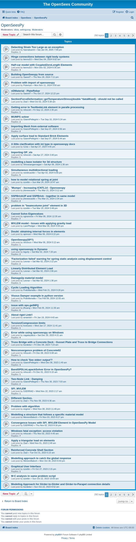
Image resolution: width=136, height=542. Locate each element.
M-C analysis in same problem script (33, 475)
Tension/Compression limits (28, 323)
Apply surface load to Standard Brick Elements (39, 135)
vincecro (27, 242)
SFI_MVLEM (18, 388)
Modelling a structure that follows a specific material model (47, 414)
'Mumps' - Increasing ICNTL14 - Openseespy (38, 187)
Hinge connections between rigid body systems (40, 56)
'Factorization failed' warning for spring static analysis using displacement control (61, 258)
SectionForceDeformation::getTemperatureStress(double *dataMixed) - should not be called (67, 99)
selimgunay (25, 29)
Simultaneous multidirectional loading (34, 170)
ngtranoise (28, 216)
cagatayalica (29, 335)
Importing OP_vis (21, 152)
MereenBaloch (30, 417)
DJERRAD (28, 391)
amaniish (27, 317)
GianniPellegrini (30, 119)
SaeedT (27, 77)
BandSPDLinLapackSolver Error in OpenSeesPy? (41, 369)
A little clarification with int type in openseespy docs (43, 144)
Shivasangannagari (32, 164)
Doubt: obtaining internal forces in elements (38, 231)
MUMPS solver (20, 116)
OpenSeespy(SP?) (22, 239)
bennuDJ (27, 59)
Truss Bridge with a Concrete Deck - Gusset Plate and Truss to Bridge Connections (62, 342)
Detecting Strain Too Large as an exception (37, 47)
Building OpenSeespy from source (32, 74)
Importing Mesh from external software (35, 126)
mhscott (27, 110)
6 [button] (128, 35)
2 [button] (111, 35)
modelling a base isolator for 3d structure (36, 161)
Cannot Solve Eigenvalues (27, 213)
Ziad (25, 101)
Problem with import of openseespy (33, 82)
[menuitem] (21, 12)
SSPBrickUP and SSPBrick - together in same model (43, 196)
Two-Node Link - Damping (27, 379)
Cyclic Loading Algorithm (26, 287)
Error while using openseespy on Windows (37, 332)
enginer (26, 409)
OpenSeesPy (12, 25)
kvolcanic (27, 325)
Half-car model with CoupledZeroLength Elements (41, 64)
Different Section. (21, 398)
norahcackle (29, 172)
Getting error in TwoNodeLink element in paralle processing (47, 107)
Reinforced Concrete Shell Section (32, 450)
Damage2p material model (27, 277)
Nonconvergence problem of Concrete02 (36, 350)
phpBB (58, 535)
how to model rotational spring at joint (34, 179)
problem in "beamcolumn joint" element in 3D (39, 205)
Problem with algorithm (25, 406)
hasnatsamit (29, 50)
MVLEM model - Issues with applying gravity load (41, 223)
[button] (133, 35)
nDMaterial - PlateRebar (25, 90)
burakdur (27, 345)
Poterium (27, 85)
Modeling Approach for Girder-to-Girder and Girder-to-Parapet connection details (60, 484)
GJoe (25, 147)
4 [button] (120, 35)
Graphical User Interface (26, 466)
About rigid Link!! (22, 314)
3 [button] (115, 35)
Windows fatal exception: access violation (37, 430)
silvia (16, 29)
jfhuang (26, 308)
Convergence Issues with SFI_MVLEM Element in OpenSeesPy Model (53, 422)
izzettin (26, 182)
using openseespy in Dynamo (29, 249)
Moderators (37, 29)
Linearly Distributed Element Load (32, 268)
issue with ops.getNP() (25, 305)
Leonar (26, 261)
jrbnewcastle (29, 190)
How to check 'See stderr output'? (31, 359)
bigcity (26, 252)
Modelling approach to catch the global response (41, 458)
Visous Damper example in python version (37, 295)
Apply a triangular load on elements (33, 440)
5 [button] (124, 35)
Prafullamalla (29, 290)
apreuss (27, 234)
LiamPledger (29, 226)
